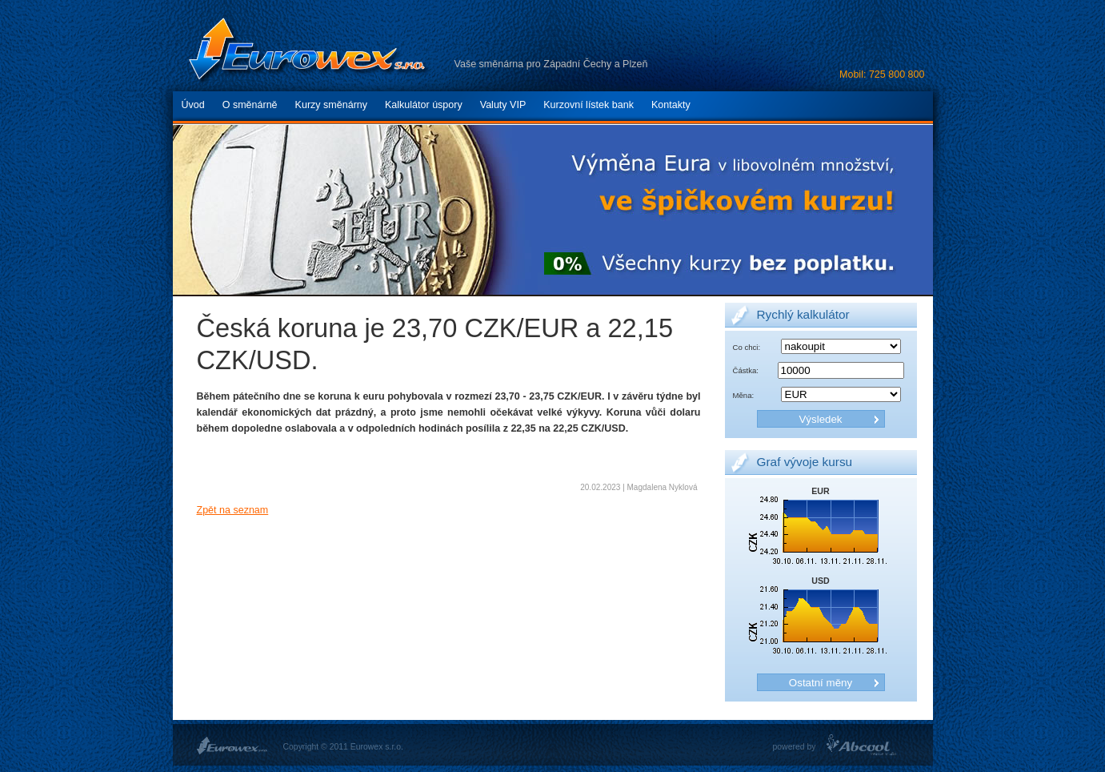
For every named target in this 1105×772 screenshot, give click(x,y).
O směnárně (250, 105)
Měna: (744, 395)
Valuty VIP (503, 105)
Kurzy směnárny (331, 105)
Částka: (746, 370)
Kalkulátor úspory (423, 105)
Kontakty (671, 105)
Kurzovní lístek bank (588, 105)
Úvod (193, 105)
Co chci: (747, 347)
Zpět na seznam (233, 510)
